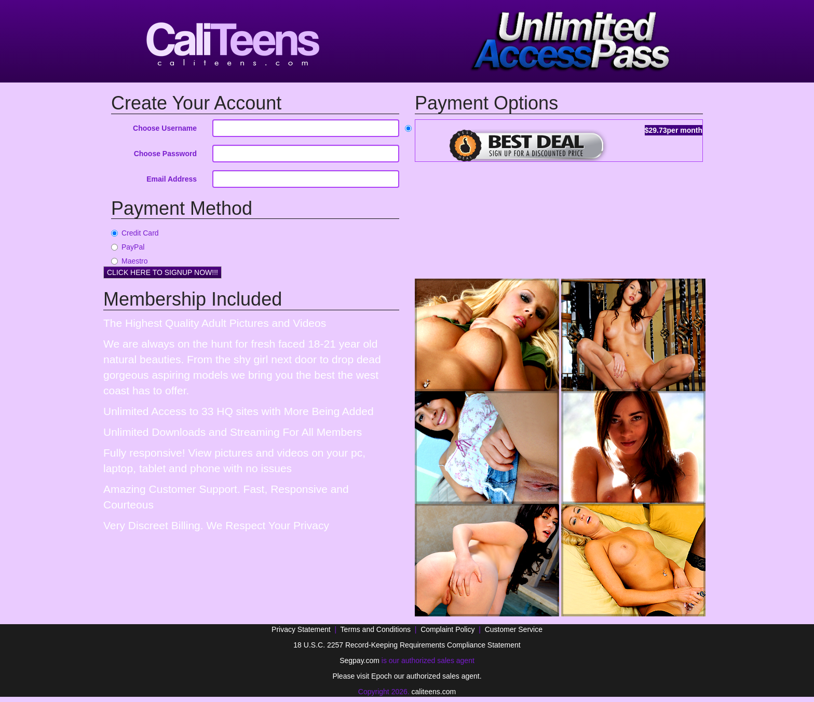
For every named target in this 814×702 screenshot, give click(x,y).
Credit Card (135, 233)
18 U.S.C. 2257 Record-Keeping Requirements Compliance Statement (406, 645)
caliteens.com (434, 691)
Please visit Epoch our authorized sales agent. (406, 676)
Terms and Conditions (376, 629)
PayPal (127, 247)
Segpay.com (359, 660)
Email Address (171, 179)
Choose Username (165, 128)
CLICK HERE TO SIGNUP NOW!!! (162, 272)
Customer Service (513, 629)
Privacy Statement (301, 629)
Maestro (129, 261)
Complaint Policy (447, 629)
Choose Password (165, 153)
